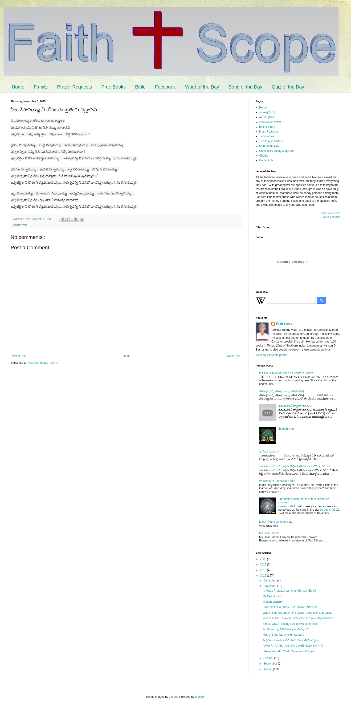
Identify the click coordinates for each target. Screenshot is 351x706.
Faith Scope (284, 323)
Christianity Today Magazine (276, 151)
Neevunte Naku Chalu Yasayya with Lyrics (289, 651)
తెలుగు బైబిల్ (266, 117)
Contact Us (266, 160)
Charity (263, 155)
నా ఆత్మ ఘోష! (267, 112)
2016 (263, 570)
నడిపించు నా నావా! (270, 122)
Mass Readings (269, 131)
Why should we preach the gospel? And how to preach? (297, 612)
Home (18, 86)
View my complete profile (271, 355)
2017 (263, 564)
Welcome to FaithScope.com (277, 481)
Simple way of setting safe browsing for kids (290, 623)
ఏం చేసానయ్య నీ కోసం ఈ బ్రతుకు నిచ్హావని (286, 629)
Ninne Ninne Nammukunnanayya (283, 634)
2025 (263, 559)
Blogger (200, 696)
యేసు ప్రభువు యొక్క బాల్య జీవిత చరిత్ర (281, 391)
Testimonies (266, 136)
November (270, 586)
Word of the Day (202, 86)
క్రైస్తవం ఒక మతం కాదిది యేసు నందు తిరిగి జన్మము (291, 640)
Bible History (267, 127)
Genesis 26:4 (286, 506)
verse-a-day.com (331, 217)
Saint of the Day (269, 146)
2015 (263, 575)
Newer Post (19, 356)
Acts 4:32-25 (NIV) (330, 213)
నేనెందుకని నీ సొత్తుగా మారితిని (295, 405)
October (268, 658)
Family (41, 86)
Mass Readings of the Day (275, 522)
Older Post (233, 356)
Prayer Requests (74, 86)
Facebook (165, 86)
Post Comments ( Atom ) (43, 362)
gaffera (173, 696)
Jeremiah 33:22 (329, 509)
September (270, 663)
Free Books (114, 86)
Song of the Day (245, 86)
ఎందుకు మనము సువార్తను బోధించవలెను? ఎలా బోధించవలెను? (294, 466)
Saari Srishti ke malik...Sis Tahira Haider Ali (290, 607)
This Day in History (271, 141)
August (268, 669)
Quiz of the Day (288, 86)
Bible (140, 86)
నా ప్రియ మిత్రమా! (269, 451)
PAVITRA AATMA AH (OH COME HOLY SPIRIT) (293, 645)
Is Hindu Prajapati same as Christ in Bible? (286, 373)
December (270, 580)
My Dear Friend (269, 533)
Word (24, 224)
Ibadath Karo (286, 428)
